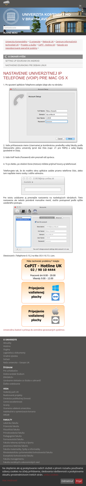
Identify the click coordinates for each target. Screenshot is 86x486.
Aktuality (7, 343)
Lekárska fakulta (10, 423)
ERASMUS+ (8, 377)
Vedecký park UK (11, 392)
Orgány (6, 349)
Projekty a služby (28, 44)
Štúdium (7, 367)
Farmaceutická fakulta (13, 439)
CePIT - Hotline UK (46, 44)
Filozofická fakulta (11, 429)
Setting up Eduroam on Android (22, 60)
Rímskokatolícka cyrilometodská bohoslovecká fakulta (28, 452)
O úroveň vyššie (17, 56)
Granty (6, 405)
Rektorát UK (48, 41)
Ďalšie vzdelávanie (11, 383)
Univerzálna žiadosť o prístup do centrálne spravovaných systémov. (34, 329)
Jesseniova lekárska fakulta (15, 445)
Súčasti (6, 359)
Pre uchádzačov (10, 370)
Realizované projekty (12, 395)
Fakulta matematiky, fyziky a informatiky (21, 449)
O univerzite (35, 41)
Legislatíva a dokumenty (14, 352)
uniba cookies (51, 474)
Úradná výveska (10, 356)
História (7, 346)
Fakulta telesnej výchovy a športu (18, 442)
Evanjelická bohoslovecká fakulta (18, 455)
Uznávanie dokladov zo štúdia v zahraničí (22, 380)
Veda (6, 388)
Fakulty (7, 419)
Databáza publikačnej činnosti (17, 398)
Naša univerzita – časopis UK (16, 362)
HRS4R (6, 414)
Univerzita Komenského (16, 41)
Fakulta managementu (13, 459)
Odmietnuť (67, 481)
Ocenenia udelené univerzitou (17, 408)
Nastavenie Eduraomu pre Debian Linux (25, 65)
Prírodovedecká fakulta (13, 432)
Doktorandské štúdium (13, 374)
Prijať (79, 481)
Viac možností (9, 480)
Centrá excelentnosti (12, 401)
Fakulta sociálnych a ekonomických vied (21, 462)
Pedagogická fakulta (12, 436)
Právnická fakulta (11, 426)
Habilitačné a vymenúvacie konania (19, 411)
